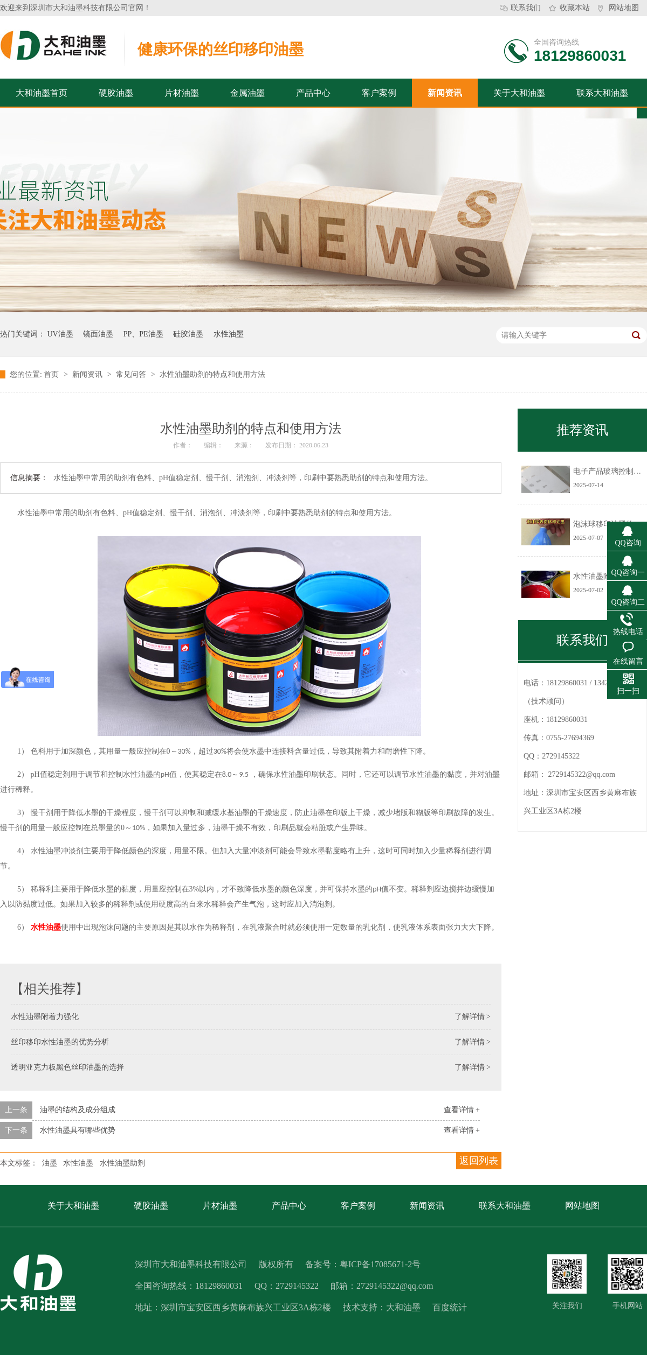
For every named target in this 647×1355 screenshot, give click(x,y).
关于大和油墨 (519, 92)
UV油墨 (60, 334)
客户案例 (379, 92)
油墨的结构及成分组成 (77, 1110)
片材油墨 (181, 92)
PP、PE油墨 (143, 334)
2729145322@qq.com (582, 774)
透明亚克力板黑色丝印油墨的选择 (67, 1067)
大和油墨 (403, 1307)
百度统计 (449, 1307)
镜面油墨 (98, 334)
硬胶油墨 (116, 92)
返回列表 (478, 1160)
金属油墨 (247, 92)
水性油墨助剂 (122, 1163)
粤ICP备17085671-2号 (380, 1264)
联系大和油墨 (602, 92)
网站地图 (624, 8)
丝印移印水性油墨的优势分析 (60, 1042)
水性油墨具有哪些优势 (77, 1130)
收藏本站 (575, 8)
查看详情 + (462, 1110)
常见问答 (132, 374)
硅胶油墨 (188, 334)
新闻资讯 (445, 92)
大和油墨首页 (41, 92)
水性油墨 (229, 334)
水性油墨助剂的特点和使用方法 (212, 374)
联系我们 (526, 8)
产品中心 (313, 92)
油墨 (49, 1163)
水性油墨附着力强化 (45, 1017)
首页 (52, 374)
